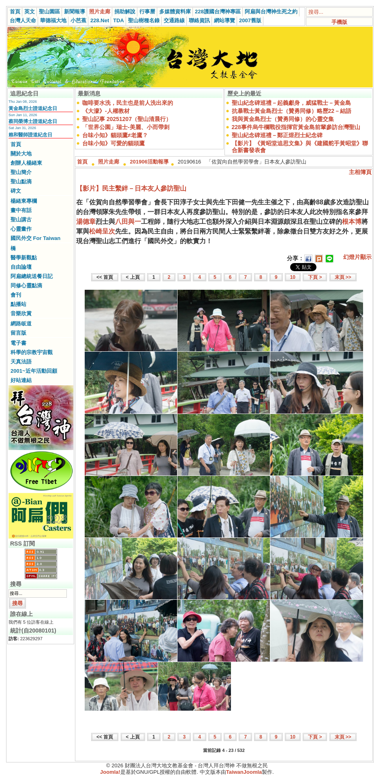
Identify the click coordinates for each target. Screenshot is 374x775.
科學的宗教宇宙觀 (32, 352)
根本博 (351, 221)
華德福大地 (53, 20)
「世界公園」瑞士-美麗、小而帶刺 (125, 127)
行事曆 (147, 11)
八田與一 (128, 221)
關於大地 (21, 154)
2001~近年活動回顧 (34, 371)
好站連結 (21, 380)
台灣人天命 (23, 20)
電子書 (18, 343)
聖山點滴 (21, 181)
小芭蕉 (78, 20)
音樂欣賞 (21, 313)
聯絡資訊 (199, 20)
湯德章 (86, 221)
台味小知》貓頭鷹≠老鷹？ (115, 135)
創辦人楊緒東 (26, 163)
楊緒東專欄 (24, 201)
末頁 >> (343, 277)
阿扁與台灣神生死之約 (271, 11)
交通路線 (174, 20)
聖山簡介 (21, 172)
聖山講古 (21, 220)
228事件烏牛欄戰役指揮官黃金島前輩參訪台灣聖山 (296, 127)
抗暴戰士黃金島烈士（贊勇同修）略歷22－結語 (292, 111)
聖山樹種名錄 (144, 20)
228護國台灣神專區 (218, 11)
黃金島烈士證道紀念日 (33, 108)
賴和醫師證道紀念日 (30, 135)
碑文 (16, 191)
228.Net (99, 20)
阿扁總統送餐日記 (32, 276)
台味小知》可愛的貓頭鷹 (113, 143)
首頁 (15, 11)
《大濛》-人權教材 (106, 111)
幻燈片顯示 (357, 257)
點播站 (18, 304)
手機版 (339, 22)
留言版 (18, 333)
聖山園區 (49, 11)
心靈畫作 (21, 229)
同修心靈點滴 (26, 285)
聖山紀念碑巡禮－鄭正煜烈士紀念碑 (277, 135)
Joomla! (110, 772)
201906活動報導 (149, 162)
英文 (29, 11)
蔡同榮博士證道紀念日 (33, 121)
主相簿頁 (360, 172)
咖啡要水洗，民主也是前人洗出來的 (127, 103)
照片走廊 (99, 11)
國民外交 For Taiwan (35, 238)
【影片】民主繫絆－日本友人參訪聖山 (131, 188)
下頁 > (315, 277)
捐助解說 (124, 11)
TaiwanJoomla (244, 772)
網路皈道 (21, 324)
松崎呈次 (102, 231)
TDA (118, 20)
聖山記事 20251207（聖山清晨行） (126, 119)
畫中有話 (21, 210)
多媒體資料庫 (175, 11)
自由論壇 (21, 267)
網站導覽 (224, 20)
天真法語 (21, 362)
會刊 (16, 295)
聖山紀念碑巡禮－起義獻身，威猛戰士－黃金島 (291, 103)
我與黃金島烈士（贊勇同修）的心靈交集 (283, 119)
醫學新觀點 (24, 258)
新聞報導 (74, 11)
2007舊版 (250, 20)
